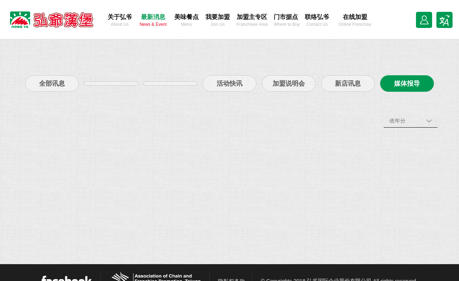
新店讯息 (348, 83)
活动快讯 (229, 83)
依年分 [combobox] (397, 121)
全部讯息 (52, 83)
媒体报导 (407, 83)
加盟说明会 (289, 83)
